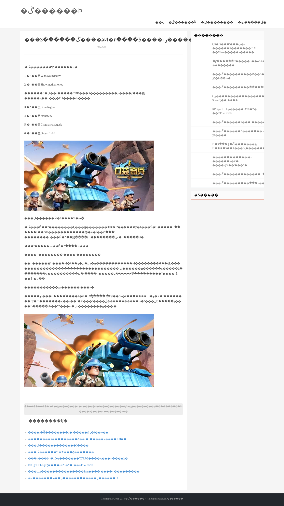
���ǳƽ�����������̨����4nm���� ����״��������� (83, 471)
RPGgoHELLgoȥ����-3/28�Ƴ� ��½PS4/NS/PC (61, 465)
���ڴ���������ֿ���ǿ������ (238, 183)
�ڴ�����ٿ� (252, 22)
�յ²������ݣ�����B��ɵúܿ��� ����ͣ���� (238, 63)
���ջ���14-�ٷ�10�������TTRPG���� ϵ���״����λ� (78, 458)
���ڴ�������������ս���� (238, 174)
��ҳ (159, 22)
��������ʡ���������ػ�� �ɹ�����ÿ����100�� (77, 439)
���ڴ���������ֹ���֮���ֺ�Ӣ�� (238, 87)
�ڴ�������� (217, 22)
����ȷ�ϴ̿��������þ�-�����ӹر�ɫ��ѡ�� (68, 432)
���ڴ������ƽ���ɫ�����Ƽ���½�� (238, 122)
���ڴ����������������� (58, 445)
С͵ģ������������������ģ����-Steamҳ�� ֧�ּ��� (238, 98)
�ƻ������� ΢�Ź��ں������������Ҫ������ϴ (73, 478)
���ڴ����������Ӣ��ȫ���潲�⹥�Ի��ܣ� (238, 76)
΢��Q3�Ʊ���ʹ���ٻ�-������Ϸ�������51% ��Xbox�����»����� (234, 48)
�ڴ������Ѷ (182, 22)
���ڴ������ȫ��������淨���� (238, 133)
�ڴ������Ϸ (51, 11)
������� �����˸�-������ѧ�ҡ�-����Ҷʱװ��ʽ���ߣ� (232, 161)
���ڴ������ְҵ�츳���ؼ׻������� (61, 452)
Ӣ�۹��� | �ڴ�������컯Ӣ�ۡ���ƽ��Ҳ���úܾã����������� (238, 146)
